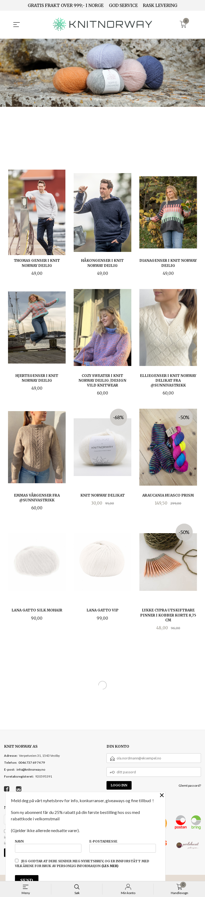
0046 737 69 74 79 (31, 762)
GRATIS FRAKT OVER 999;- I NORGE (66, 5)
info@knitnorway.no (31, 769)
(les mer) (110, 866)
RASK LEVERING (160, 5)
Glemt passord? (190, 785)
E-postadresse (122, 845)
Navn (48, 845)
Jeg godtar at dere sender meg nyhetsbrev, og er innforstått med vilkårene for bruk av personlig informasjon (82, 863)
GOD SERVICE (123, 5)
